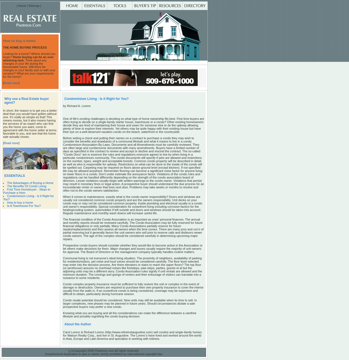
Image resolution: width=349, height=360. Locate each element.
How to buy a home (21, 202)
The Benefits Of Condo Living (26, 186)
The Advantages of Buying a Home (30, 183)
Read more (11, 83)
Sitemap (33, 5)
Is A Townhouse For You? (24, 205)
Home (22, 5)
